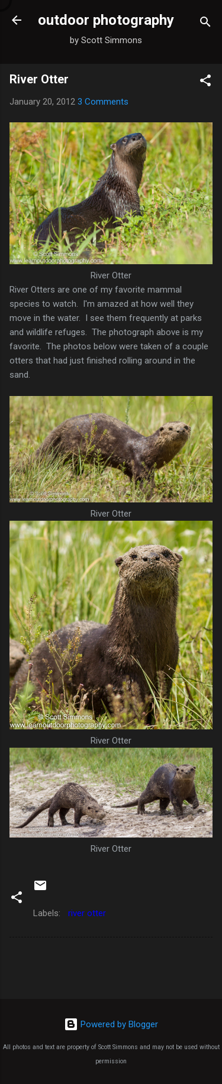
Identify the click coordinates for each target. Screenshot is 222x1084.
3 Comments (103, 101)
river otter (87, 913)
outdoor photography (106, 20)
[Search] (205, 24)
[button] (205, 82)
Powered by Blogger (111, 1024)
